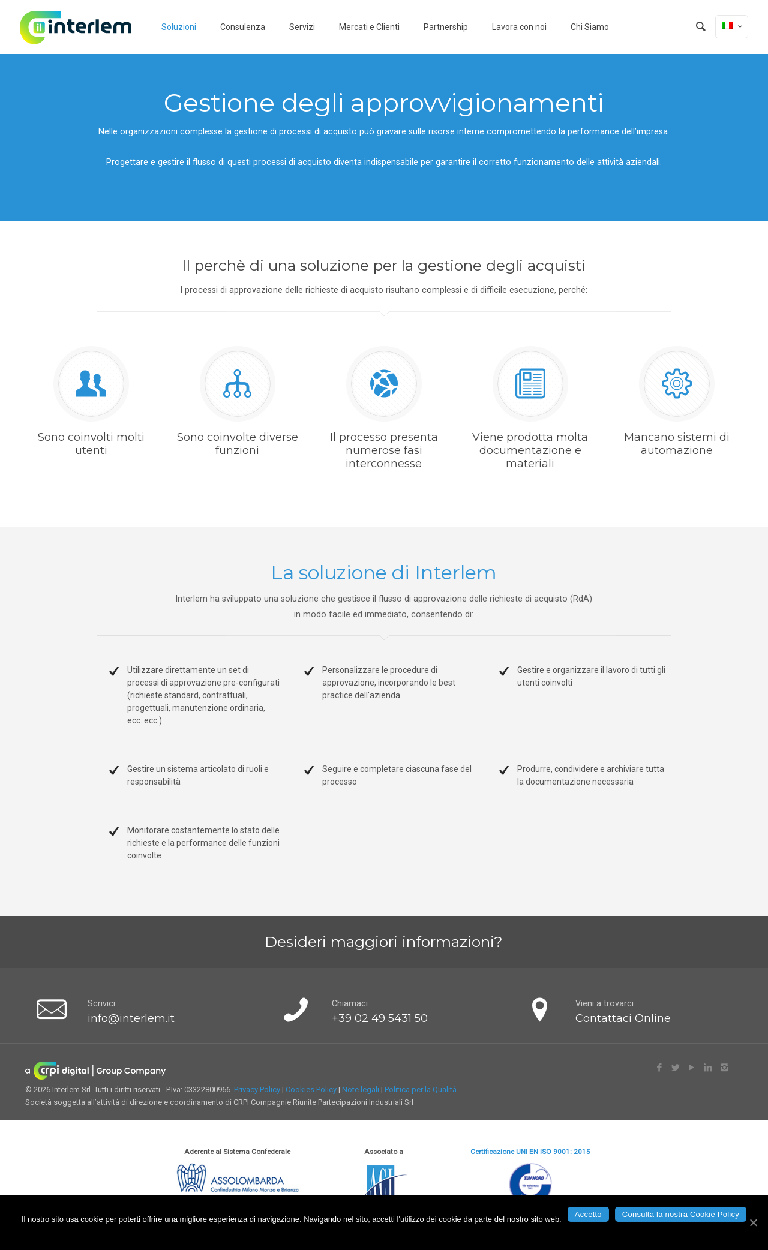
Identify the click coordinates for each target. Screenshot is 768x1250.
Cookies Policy (311, 1089)
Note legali (360, 1089)
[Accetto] (753, 1222)
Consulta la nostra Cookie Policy (680, 1214)
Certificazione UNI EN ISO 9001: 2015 (530, 1151)
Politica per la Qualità (421, 1089)
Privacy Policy (257, 1089)
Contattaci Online (623, 1018)
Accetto (588, 1214)
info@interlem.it (131, 1018)
